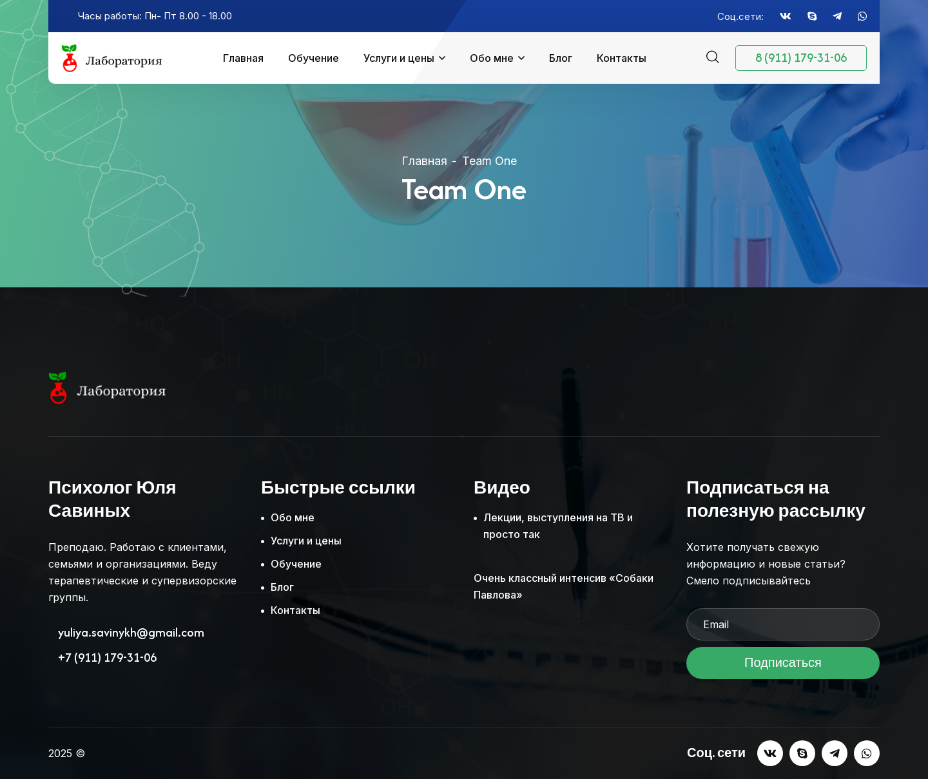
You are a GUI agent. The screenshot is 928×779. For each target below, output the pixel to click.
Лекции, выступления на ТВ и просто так (558, 526)
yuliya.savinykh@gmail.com (131, 632)
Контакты (621, 58)
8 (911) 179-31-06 (801, 57)
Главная (243, 58)
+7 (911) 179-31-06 (107, 658)
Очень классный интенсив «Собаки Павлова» (563, 586)
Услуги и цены (398, 58)
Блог (560, 58)
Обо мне (492, 58)
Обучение (313, 58)
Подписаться (783, 666)
